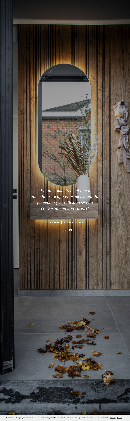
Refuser (119, 418)
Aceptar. (113, 418)
